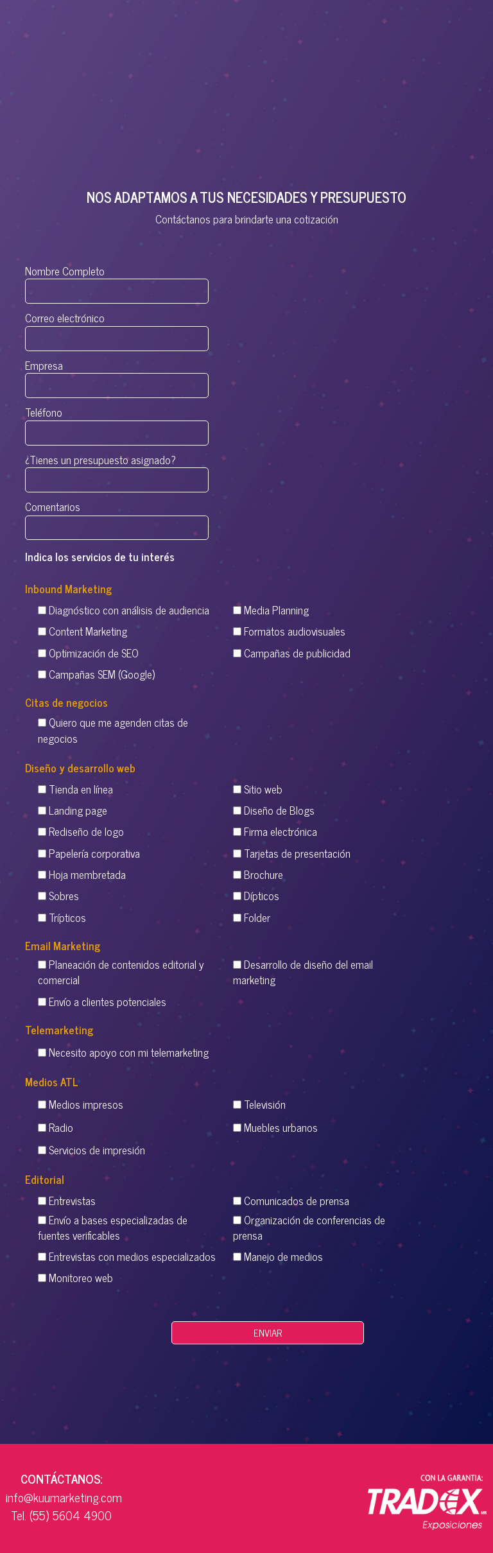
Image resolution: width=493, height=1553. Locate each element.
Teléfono (117, 423)
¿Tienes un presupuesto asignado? (117, 470)
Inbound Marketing (68, 588)
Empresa (117, 376)
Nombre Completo (117, 281)
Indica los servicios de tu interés (100, 556)
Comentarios (117, 517)
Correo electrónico (117, 328)
